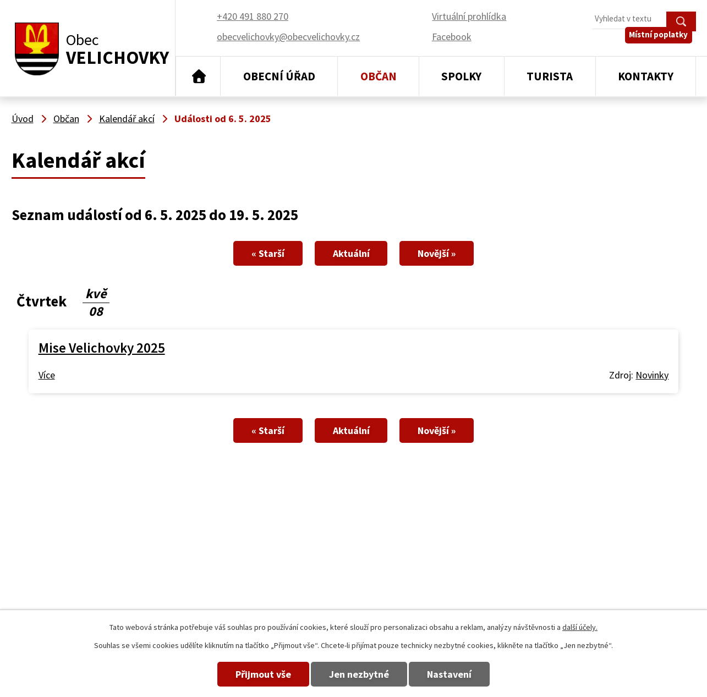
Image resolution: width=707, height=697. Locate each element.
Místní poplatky (662, 44)
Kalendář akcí (127, 118)
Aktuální (351, 253)
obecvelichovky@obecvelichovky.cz (623, 552)
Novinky (651, 375)
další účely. (580, 627)
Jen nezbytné (359, 674)
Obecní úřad (279, 76)
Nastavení (462, 674)
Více (47, 375)
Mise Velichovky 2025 (102, 347)
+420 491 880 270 (466, 552)
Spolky (461, 76)
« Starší (254, 253)
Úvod (198, 76)
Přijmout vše (250, 674)
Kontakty (645, 76)
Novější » (450, 253)
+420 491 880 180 (466, 568)
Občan (378, 76)
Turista (550, 76)
